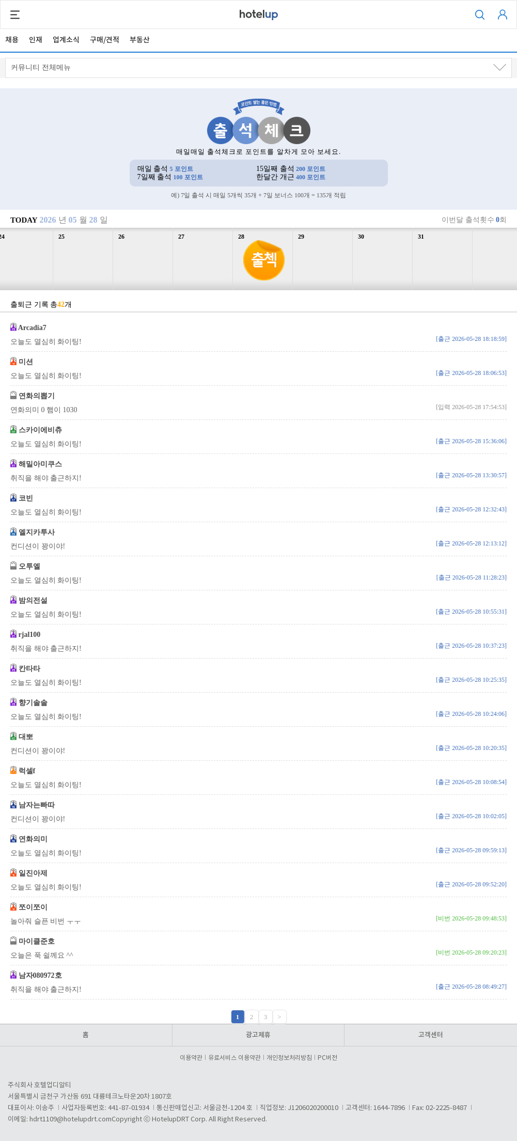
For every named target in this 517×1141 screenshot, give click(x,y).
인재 (35, 40)
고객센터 (430, 1035)
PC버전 (327, 1058)
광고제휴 (258, 1035)
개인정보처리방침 (291, 1058)
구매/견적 (104, 40)
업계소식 (66, 40)
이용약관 (193, 1058)
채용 (12, 40)
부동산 (140, 40)
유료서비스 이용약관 (236, 1058)
